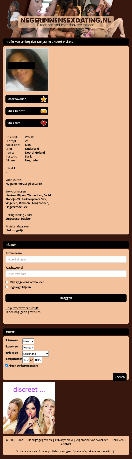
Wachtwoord (14, 267)
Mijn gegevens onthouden (26, 282)
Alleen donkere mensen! (23, 365)
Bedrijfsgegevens (40, 440)
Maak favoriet (16, 99)
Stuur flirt (13, 123)
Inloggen (66, 298)
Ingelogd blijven (19, 287)
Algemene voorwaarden (92, 440)
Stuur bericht (16, 111)
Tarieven (118, 440)
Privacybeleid (64, 440)
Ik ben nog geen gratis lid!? (23, 312)
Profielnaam (13, 253)
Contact (66, 444)
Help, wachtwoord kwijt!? (22, 308)
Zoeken (120, 377)
